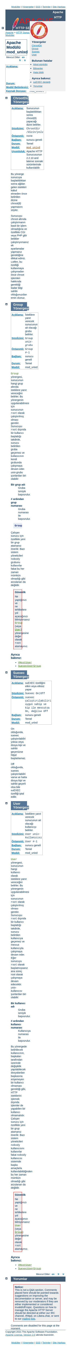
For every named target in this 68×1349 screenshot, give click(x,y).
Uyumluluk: (18, 151)
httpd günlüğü (40, 64)
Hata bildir (38, 72)
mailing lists (28, 1318)
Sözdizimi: (18, 128)
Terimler (46, 6)
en (23, 57)
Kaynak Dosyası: (16, 91)
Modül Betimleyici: (17, 87)
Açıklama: (12, 66)
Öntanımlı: (18, 135)
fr (20, 60)
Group (35, 48)
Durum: (10, 83)
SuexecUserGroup (29, 666)
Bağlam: (17, 139)
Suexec (36, 51)
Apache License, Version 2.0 (20, 1335)
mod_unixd (33, 147)
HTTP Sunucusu (24, 32)
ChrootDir (37, 45)
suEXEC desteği (41, 82)
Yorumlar (38, 86)
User (34, 54)
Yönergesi (21, 102)
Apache (9, 32)
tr (25, 60)
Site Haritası (59, 6)
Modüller (15, 6)
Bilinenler (38, 68)
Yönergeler (28, 6)
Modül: (16, 147)
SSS (38, 6)
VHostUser (25, 662)
